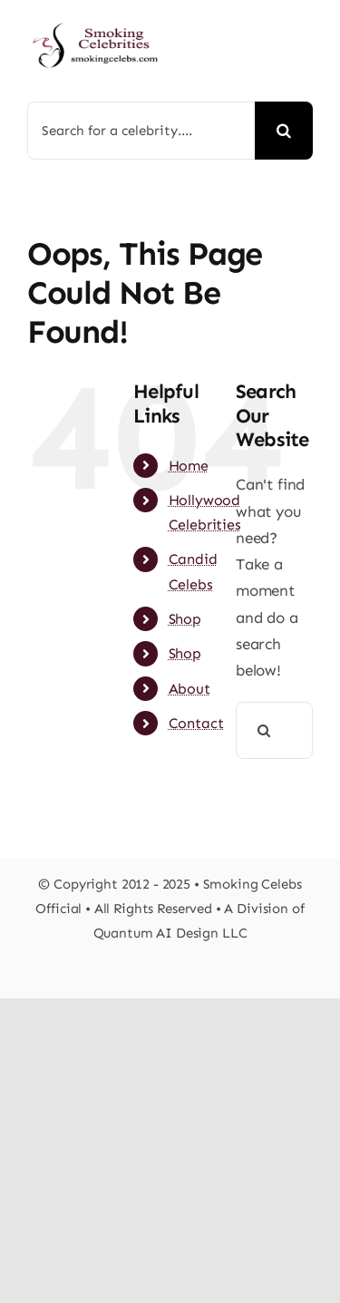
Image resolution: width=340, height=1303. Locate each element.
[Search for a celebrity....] (141, 131)
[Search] (284, 131)
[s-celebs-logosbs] (95, 18)
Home (189, 465)
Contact (196, 723)
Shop (185, 618)
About (189, 688)
